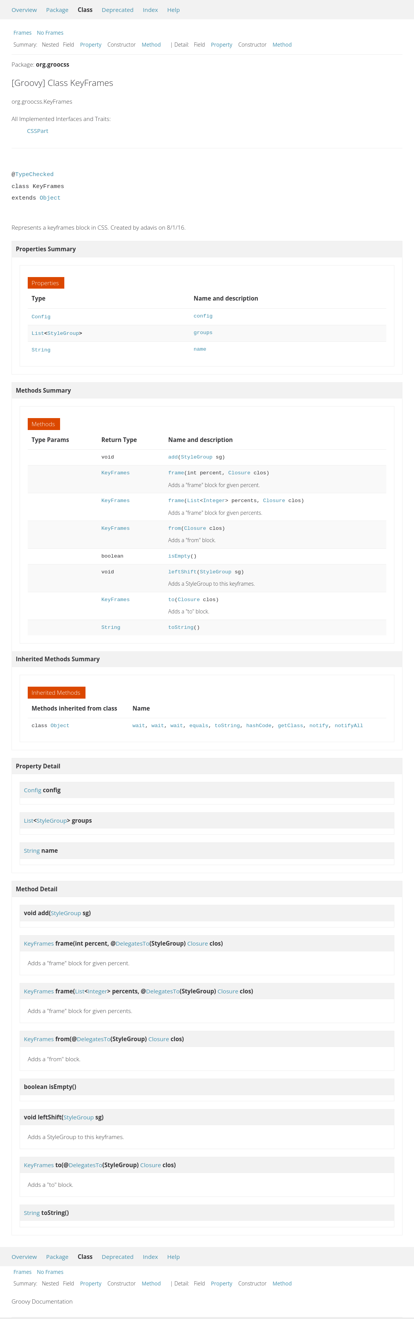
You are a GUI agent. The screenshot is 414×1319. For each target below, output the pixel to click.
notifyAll (349, 723)
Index (150, 9)
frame (176, 470)
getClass (290, 723)
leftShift (182, 569)
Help (173, 9)
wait (138, 723)
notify (318, 723)
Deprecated (118, 9)
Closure (239, 470)
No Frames (50, 32)
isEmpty (179, 554)
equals (198, 723)
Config (41, 316)
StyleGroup (63, 332)
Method (151, 44)
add (173, 455)
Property (90, 44)
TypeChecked (34, 174)
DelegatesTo (132, 941)
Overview (24, 9)
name (200, 347)
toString (181, 625)
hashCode (259, 723)
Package (57, 9)
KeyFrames (115, 470)
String (41, 347)
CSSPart (37, 130)
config (203, 316)
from (174, 526)
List (38, 332)
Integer (214, 498)
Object (50, 198)
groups (203, 332)
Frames (22, 32)
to (171, 597)
